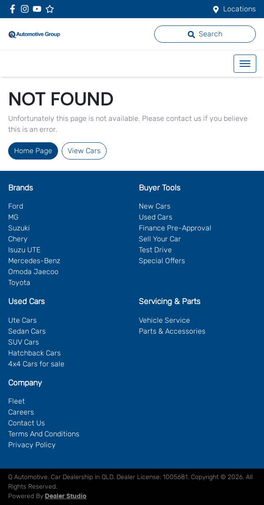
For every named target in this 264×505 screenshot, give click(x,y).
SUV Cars (23, 342)
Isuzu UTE (24, 249)
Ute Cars (22, 320)
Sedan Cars (27, 331)
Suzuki (19, 228)
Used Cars (155, 217)
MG (13, 217)
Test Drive (155, 249)
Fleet (16, 401)
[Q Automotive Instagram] (26, 9)
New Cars (155, 206)
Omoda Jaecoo (33, 271)
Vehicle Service (164, 320)
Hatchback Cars (34, 353)
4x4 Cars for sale (36, 364)
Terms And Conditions (43, 434)
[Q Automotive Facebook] (14, 9)
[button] (245, 64)
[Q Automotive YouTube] (39, 9)
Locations (239, 9)
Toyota (19, 282)
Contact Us (26, 423)
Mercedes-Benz (34, 260)
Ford (15, 206)
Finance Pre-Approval (175, 228)
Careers (21, 412)
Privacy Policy (32, 444)
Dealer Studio (66, 496)
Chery (18, 239)
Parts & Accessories (172, 331)
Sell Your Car (160, 239)
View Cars (84, 150)
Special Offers (162, 260)
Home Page (33, 150)
